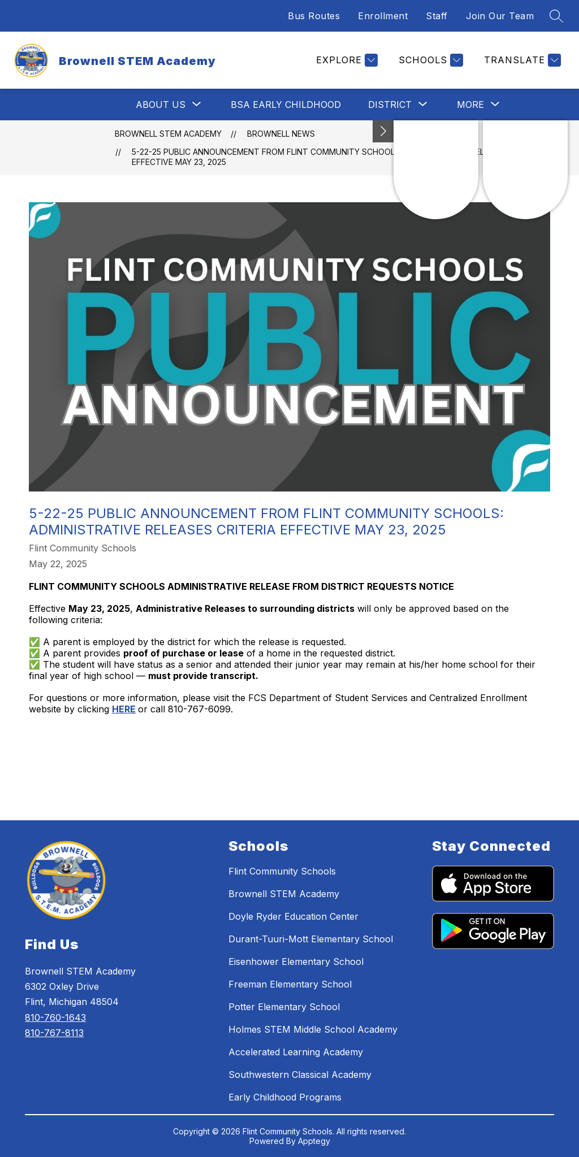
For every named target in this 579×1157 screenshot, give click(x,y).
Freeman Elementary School (290, 984)
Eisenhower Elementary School (296, 961)
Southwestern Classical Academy (299, 1074)
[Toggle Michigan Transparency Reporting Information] (383, 131)
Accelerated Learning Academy (295, 1052)
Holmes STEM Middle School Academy (312, 1029)
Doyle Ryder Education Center (293, 916)
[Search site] (556, 16)
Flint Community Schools (282, 871)
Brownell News (281, 133)
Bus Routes (314, 15)
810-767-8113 (54, 1032)
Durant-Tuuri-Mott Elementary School (310, 939)
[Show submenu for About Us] (160, 104)
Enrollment (383, 15)
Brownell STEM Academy (168, 133)
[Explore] (345, 60)
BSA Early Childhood (286, 104)
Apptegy (314, 1141)
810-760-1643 (55, 1017)
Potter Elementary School (284, 1006)
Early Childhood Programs (285, 1097)
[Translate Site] (521, 60)
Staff (437, 15)
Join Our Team (500, 15)
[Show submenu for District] (390, 104)
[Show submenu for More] (470, 104)
